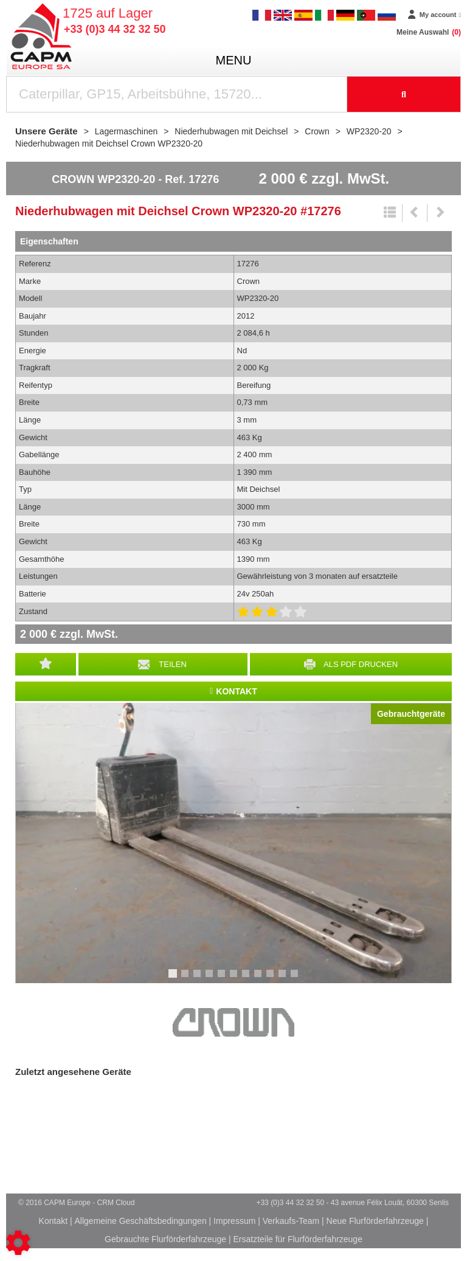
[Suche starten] (404, 94)
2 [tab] (186, 979)
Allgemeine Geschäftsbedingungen (141, 1221)
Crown (233, 1022)
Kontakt (53, 1221)
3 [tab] (198, 979)
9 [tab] (271, 979)
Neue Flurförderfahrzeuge (375, 1221)
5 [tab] (223, 979)
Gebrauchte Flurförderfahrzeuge (165, 1239)
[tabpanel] (233, 843)
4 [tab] (211, 979)
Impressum (234, 1221)
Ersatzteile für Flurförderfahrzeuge (297, 1239)
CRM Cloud (116, 1202)
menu (234, 60)
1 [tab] (174, 979)
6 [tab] (235, 979)
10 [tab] (286, 979)
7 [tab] (247, 979)
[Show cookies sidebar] (18, 1243)
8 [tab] (259, 979)
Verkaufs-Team (291, 1221)
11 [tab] (298, 979)
